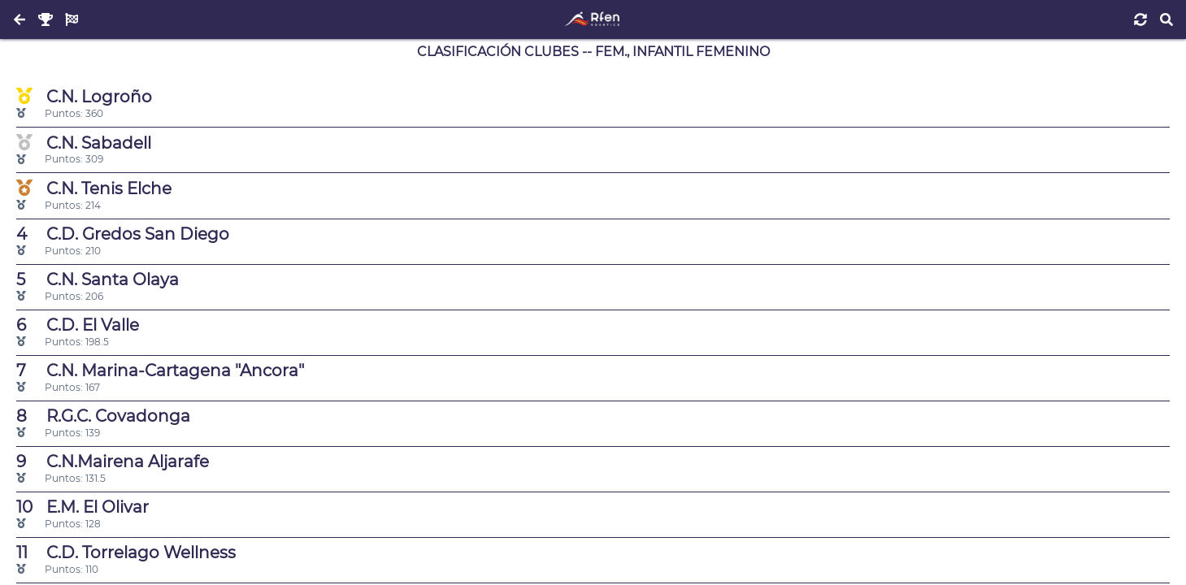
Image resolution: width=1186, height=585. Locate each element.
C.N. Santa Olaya (97, 279)
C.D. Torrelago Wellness (126, 552)
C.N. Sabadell (83, 142)
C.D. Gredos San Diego (122, 234)
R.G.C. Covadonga (103, 416)
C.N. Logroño (84, 96)
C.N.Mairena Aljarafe (112, 461)
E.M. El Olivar (82, 507)
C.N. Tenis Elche (94, 188)
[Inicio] (593, 19)
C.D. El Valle (77, 325)
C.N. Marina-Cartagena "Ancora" (160, 370)
